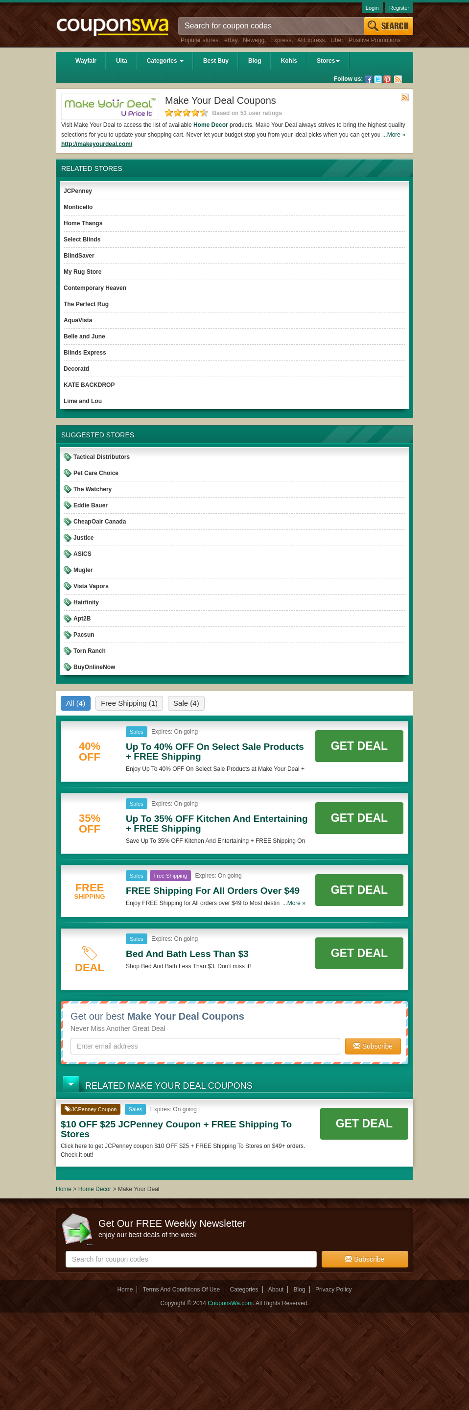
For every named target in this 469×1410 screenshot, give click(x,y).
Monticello (78, 207)
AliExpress (311, 40)
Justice (83, 537)
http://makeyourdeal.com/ (96, 144)
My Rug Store (82, 271)
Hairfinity (86, 602)
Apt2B (82, 618)
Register (399, 8)
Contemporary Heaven (95, 288)
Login (372, 8)
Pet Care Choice (95, 473)
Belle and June (84, 336)
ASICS (82, 553)
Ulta (121, 60)
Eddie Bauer (90, 505)
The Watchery (92, 489)
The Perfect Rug (86, 304)
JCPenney (78, 191)
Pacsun (83, 634)
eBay (230, 40)
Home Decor (210, 124)
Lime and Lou (83, 401)
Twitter (378, 79)
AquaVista (78, 320)
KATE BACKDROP (89, 385)
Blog (254, 60)
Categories (165, 60)
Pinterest (387, 79)
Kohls (289, 60)
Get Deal (359, 746)
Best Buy (216, 60)
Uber (336, 40)
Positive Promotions (374, 40)
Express (280, 40)
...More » (393, 134)
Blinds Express (85, 352)
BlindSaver (79, 255)
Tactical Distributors (101, 457)
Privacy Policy (333, 1289)
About (275, 1289)
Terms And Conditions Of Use (181, 1289)
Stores (328, 60)
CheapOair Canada (99, 521)
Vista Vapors (91, 586)
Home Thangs (83, 223)
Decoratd (76, 368)
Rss (398, 79)
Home (63, 1189)
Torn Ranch (89, 650)
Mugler (83, 570)
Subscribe (373, 1046)
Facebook (369, 79)
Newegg (253, 40)
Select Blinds (82, 239)
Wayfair (85, 60)
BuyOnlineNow (94, 667)
